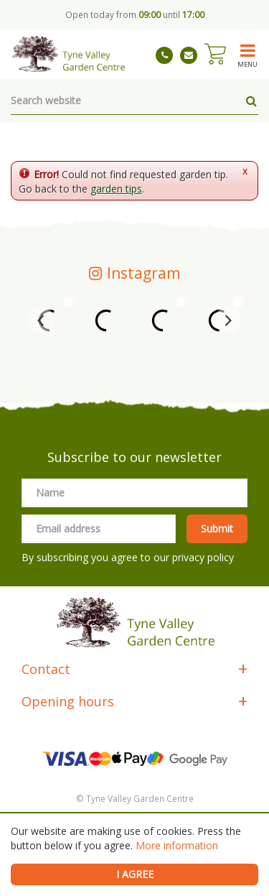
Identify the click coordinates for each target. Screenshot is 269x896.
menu (247, 64)
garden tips (116, 188)
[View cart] (215, 54)
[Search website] (134, 100)
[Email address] (99, 528)
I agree (135, 874)
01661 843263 (164, 55)
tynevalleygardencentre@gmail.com (188, 55)
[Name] (134, 493)
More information (177, 845)
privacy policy (203, 557)
